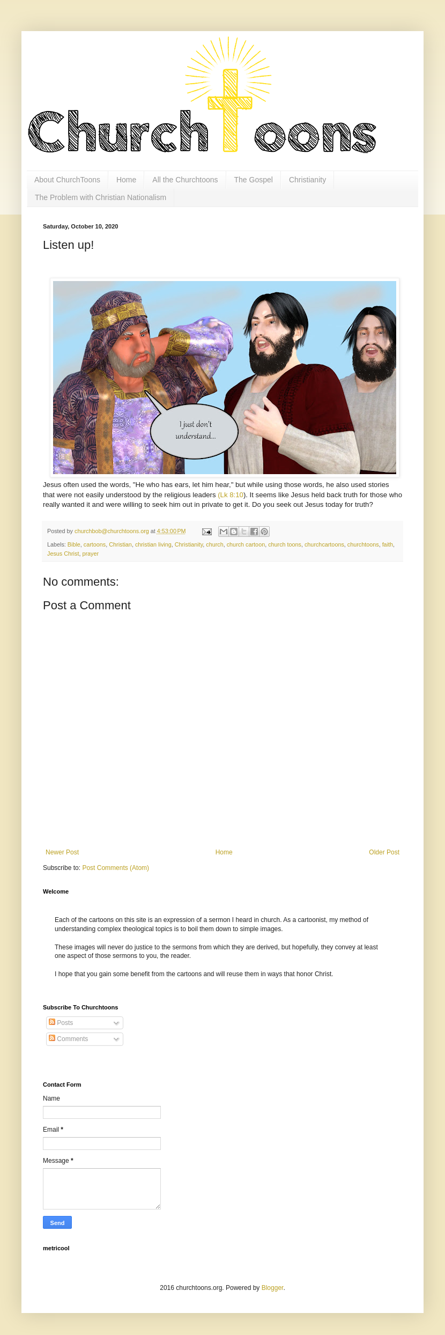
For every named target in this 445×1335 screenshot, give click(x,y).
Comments (68, 1039)
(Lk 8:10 (230, 495)
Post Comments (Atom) (115, 868)
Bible (74, 544)
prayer (90, 553)
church (214, 544)
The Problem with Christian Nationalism (100, 197)
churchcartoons (324, 544)
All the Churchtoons (185, 179)
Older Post (384, 852)
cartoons (95, 544)
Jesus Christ (63, 553)
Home (126, 179)
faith (387, 544)
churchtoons (363, 544)
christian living (153, 544)
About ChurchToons (67, 179)
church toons (284, 544)
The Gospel (253, 179)
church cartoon (246, 544)
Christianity (307, 179)
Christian (120, 544)
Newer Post (62, 852)
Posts (61, 1023)
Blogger (273, 1288)
